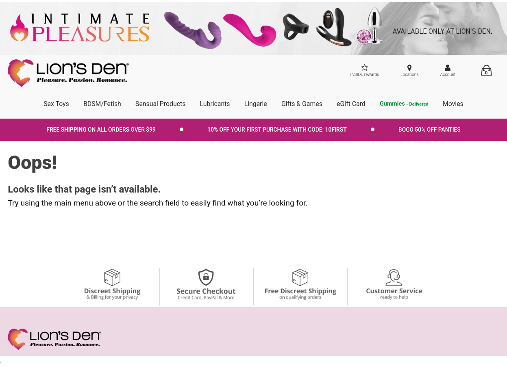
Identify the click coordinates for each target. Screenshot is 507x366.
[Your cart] (486, 70)
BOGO (429, 129)
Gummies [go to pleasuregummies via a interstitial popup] (404, 104)
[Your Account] (448, 71)
